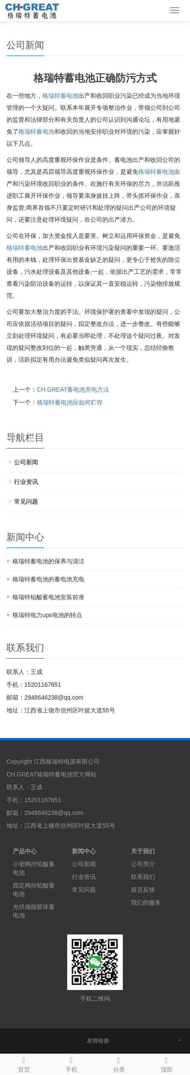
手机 (71, 1063)
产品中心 (25, 851)
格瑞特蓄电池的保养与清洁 (48, 561)
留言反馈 (143, 889)
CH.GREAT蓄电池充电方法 (73, 389)
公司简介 (143, 864)
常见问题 (26, 501)
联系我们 (143, 876)
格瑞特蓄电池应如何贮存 (70, 402)
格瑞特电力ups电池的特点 (47, 615)
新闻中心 (84, 851)
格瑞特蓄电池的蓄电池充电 (48, 579)
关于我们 (143, 851)
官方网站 (85, 774)
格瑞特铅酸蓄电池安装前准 (48, 597)
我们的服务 (146, 902)
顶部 (166, 1063)
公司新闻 (26, 462)
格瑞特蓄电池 (60, 95)
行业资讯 (26, 481)
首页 (24, 1063)
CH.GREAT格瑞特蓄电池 (39, 774)
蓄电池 (36, 131)
